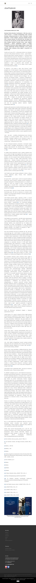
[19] (22, 426)
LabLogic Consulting (8, 548)
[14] (30, 254)
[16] (10, 339)
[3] (14, 104)
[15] (12, 304)
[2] (7, 85)
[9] (10, 176)
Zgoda (18, 581)
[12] (26, 214)
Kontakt (6, 537)
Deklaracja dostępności (8, 540)
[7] (25, 164)
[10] (13, 187)
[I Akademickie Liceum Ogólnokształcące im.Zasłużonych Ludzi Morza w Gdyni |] (5, 3)
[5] (9, 129)
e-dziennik (6, 534)
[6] (6, 149)
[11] (18, 202)
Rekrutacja (6, 532)
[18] (12, 366)
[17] (30, 345)
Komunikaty (7, 535)
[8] (22, 170)
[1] (16, 65)
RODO (6, 538)
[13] (12, 252)
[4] (27, 123)
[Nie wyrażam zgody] (34, 580)
